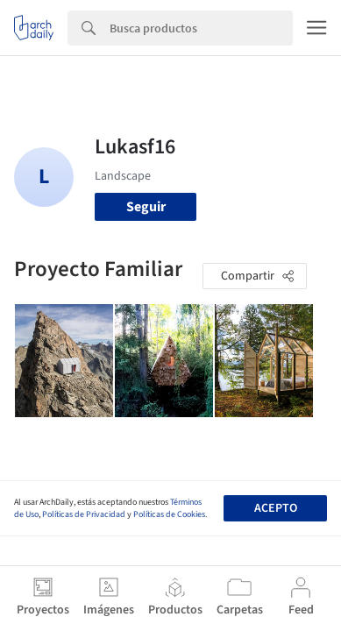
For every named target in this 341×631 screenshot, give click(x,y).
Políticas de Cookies (169, 514)
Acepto (275, 508)
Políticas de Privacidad (83, 514)
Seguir (146, 206)
